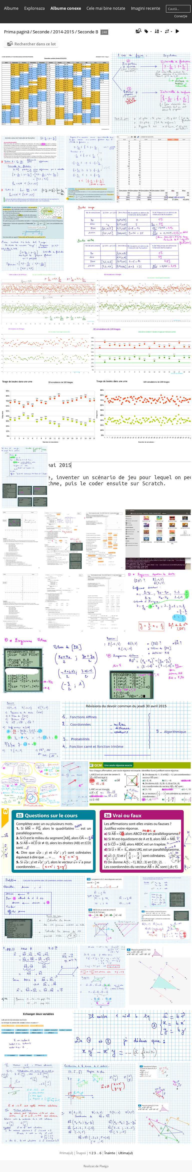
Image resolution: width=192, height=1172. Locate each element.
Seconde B (88, 32)
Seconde (41, 32)
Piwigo (104, 1166)
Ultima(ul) (125, 1153)
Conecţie (180, 16)
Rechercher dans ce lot (35, 43)
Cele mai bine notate (105, 8)
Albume (11, 8)
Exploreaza (34, 8)
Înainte (109, 1153)
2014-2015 (63, 32)
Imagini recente (145, 8)
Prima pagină (16, 32)
